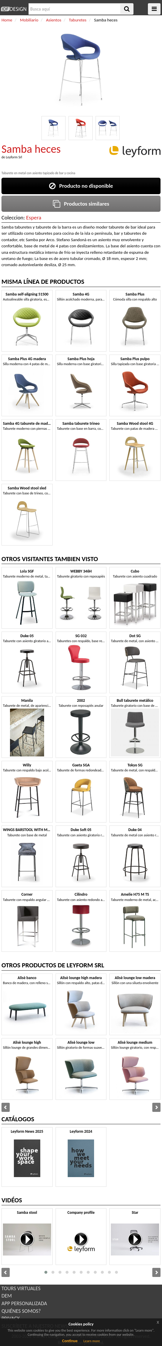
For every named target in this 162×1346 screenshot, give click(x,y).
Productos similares (81, 203)
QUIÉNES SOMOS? (21, 1311)
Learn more (91, 1341)
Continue (70, 1340)
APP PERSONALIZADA (24, 1303)
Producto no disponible (81, 185)
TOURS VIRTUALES (21, 1288)
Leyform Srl (14, 157)
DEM (6, 1296)
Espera (33, 217)
